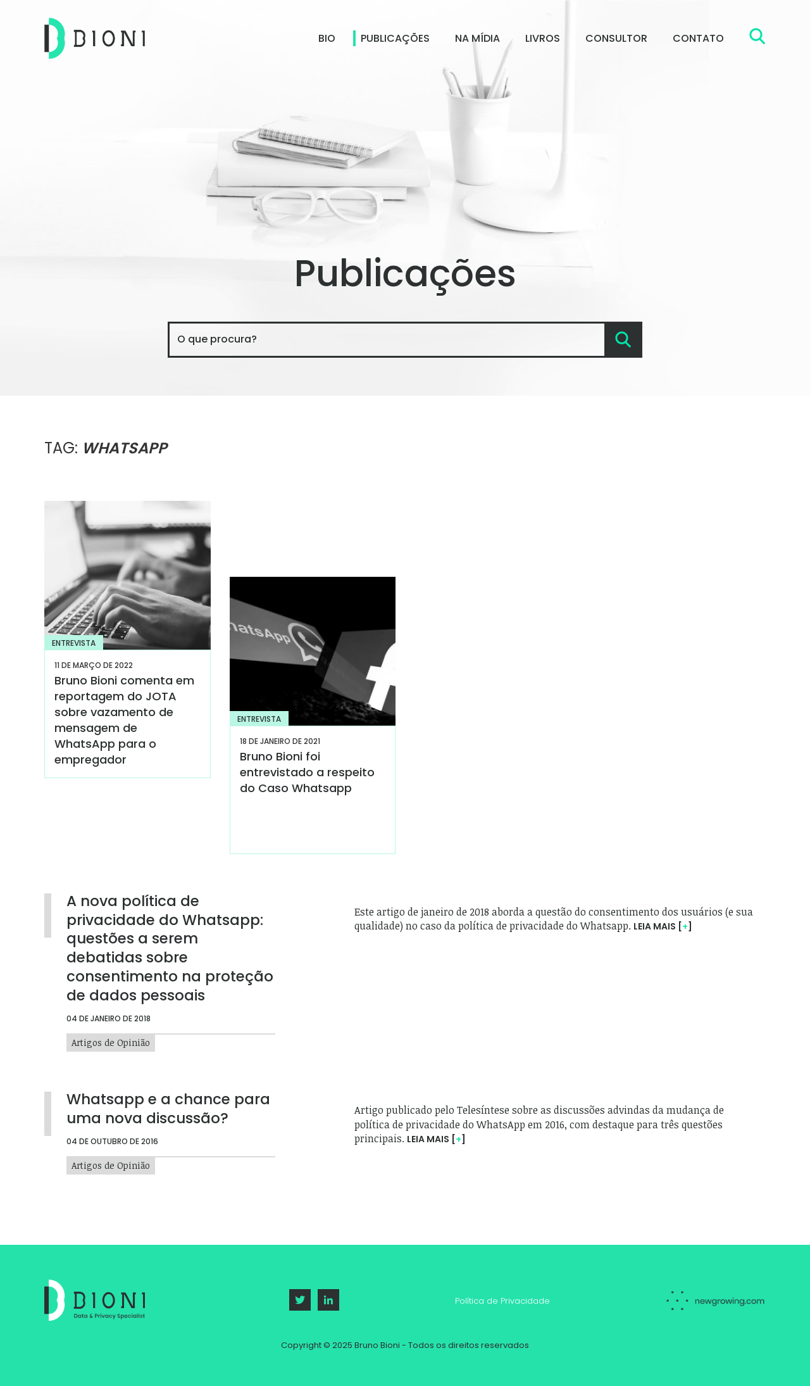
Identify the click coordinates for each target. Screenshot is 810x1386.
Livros (542, 38)
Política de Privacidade (502, 1301)
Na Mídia (477, 38)
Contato (698, 38)
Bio (326, 38)
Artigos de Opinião (110, 1041)
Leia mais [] (662, 926)
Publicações (395, 38)
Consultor (616, 38)
